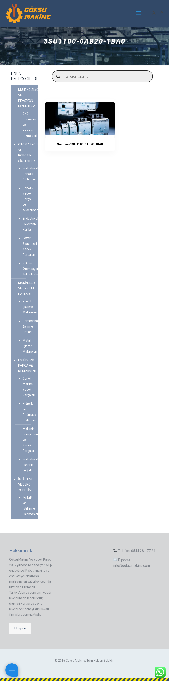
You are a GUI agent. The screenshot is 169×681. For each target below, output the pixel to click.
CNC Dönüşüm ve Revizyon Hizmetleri (28, 125)
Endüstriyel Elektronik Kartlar (28, 224)
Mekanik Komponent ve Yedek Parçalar (28, 440)
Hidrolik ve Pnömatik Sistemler (28, 412)
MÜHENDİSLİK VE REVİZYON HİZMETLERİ (27, 98)
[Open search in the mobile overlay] (102, 76)
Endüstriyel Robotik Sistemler (28, 174)
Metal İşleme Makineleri (28, 346)
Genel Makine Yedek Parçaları (28, 387)
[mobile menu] (138, 13)
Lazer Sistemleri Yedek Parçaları (28, 246)
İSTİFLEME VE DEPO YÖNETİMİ (25, 484)
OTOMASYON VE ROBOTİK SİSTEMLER (27, 153)
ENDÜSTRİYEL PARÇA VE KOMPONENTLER (27, 365)
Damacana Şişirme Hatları (28, 326)
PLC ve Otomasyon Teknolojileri (28, 268)
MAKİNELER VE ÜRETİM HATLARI (26, 288)
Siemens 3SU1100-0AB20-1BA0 (73, 144)
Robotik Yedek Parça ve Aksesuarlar (28, 199)
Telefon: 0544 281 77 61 (134, 551)
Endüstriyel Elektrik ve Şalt (28, 465)
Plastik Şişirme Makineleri (28, 307)
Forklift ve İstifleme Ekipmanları (28, 506)
